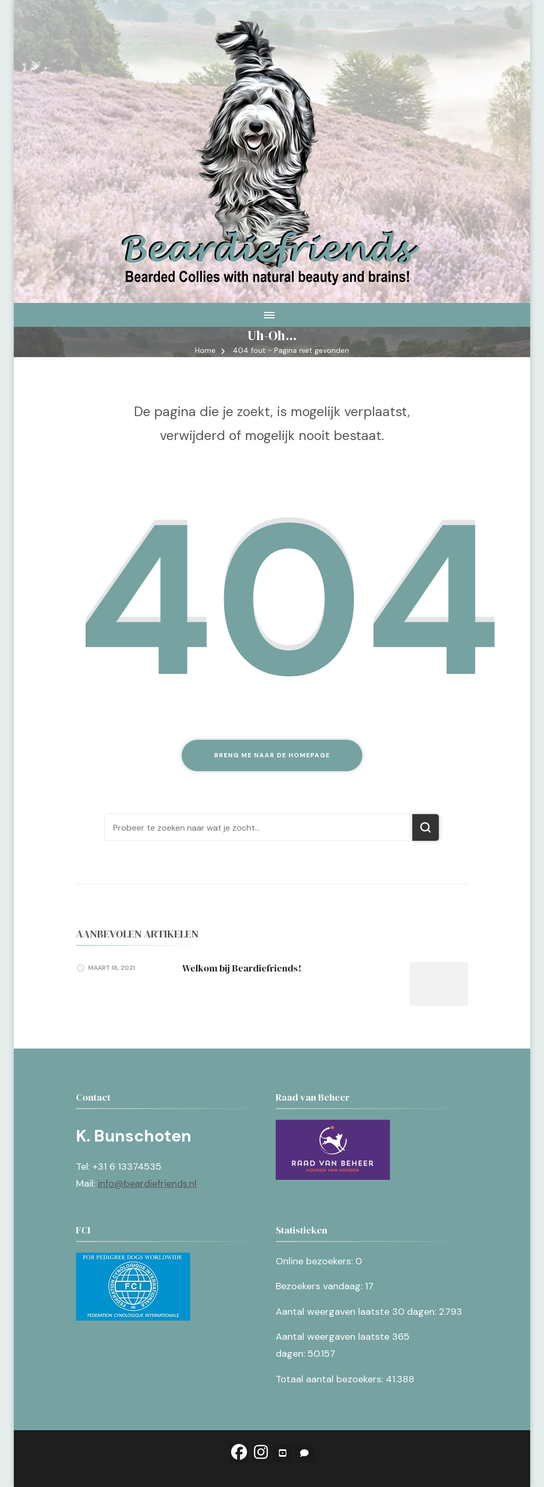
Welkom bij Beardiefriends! (241, 968)
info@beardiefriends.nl (147, 1183)
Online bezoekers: (315, 1261)
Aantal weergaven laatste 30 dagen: (357, 1311)
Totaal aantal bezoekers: (331, 1379)
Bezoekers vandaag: (320, 1286)
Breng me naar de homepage (272, 755)
